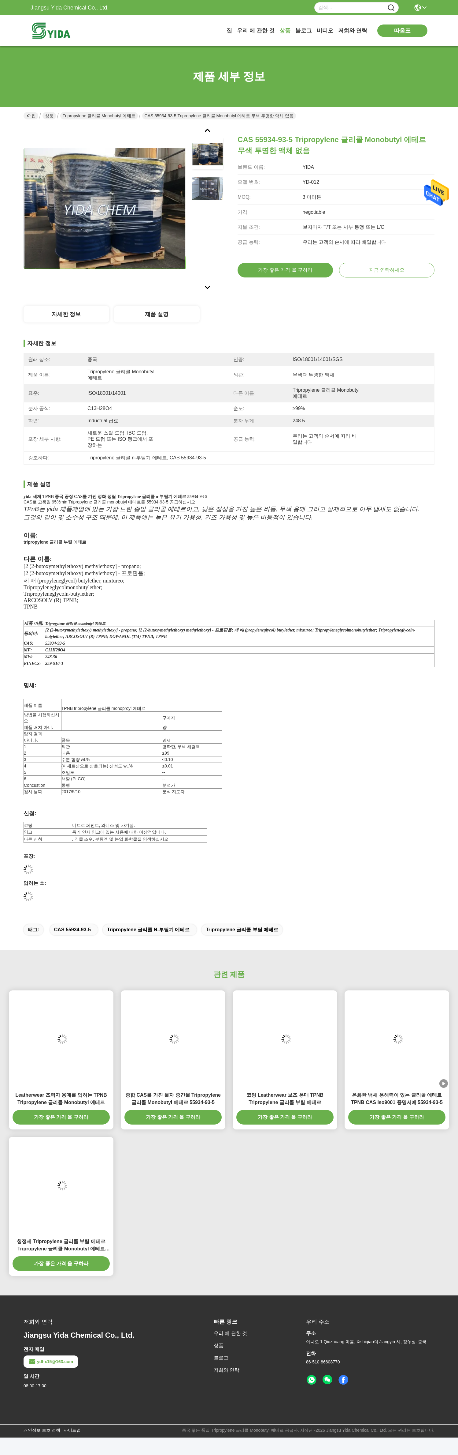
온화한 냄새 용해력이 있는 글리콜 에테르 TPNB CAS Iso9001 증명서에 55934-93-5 (397, 1098)
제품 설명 (156, 314)
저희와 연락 (352, 31)
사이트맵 (72, 1430)
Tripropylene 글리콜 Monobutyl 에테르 (99, 115)
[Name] (391, 8)
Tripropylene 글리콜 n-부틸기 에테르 (148, 929)
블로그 (303, 31)
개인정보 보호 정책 (42, 1430)
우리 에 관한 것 (256, 31)
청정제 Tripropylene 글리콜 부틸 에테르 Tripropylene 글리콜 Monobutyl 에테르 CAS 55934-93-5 (61, 1246)
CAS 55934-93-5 (72, 929)
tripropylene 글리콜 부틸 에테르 (242, 929)
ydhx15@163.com (50, 1361)
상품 (284, 31)
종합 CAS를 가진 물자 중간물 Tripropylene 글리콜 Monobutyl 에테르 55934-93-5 (173, 1098)
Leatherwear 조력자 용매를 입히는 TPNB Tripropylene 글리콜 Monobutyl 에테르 (61, 1098)
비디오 (325, 31)
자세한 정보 (66, 314)
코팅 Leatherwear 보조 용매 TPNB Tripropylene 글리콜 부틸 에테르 (284, 1098)
